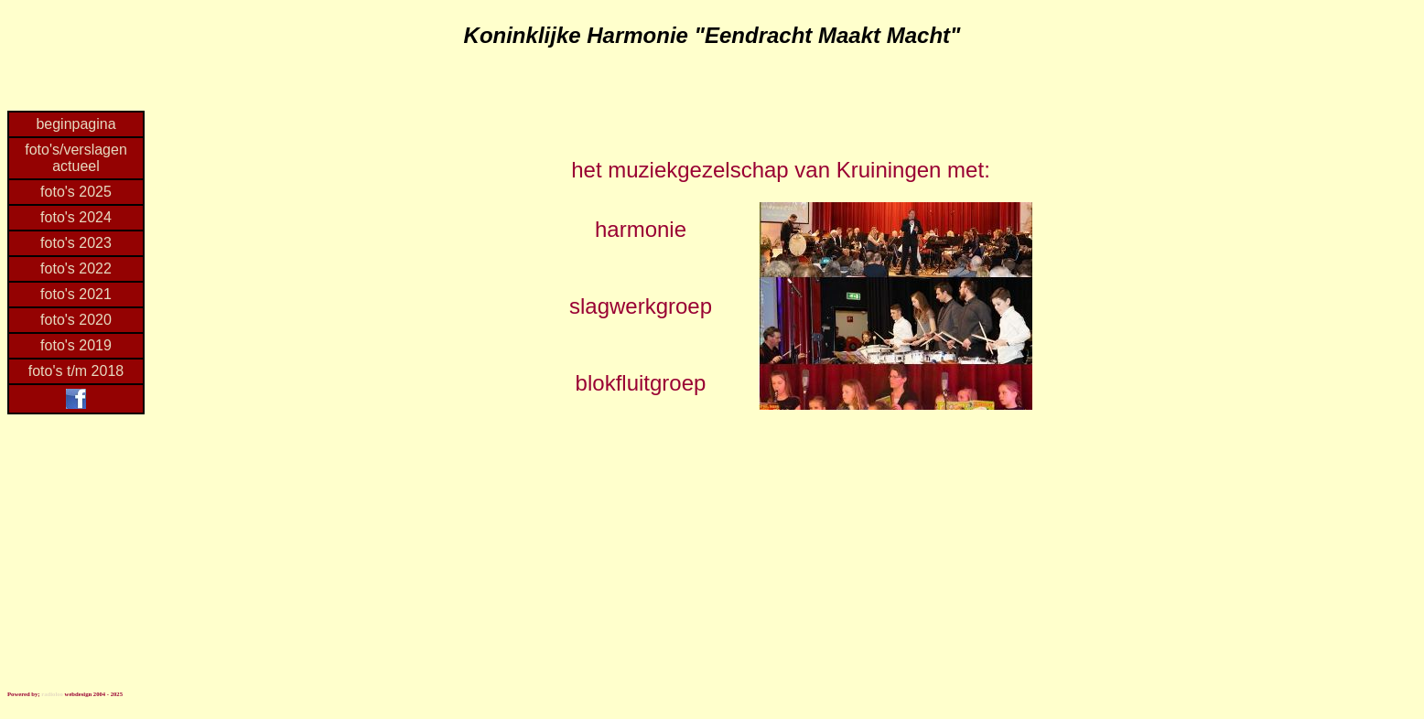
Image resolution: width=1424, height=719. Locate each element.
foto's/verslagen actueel (76, 158)
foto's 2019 (76, 345)
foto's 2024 (76, 217)
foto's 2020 (76, 319)
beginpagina (75, 124)
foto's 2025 (76, 191)
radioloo (52, 694)
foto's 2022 (76, 268)
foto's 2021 (76, 294)
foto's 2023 (76, 243)
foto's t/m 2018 (76, 371)
